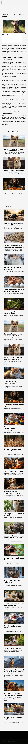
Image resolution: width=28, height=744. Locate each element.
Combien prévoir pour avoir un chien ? (14, 192)
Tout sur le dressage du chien (13, 471)
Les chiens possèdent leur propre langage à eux (12, 41)
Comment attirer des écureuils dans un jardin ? (14, 559)
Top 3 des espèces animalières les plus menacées (14, 605)
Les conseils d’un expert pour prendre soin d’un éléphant (13, 537)
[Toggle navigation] (3, 2)
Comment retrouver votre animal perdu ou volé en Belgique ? (12, 451)
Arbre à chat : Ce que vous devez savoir (12, 268)
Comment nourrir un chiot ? (13, 648)
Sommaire (5, 35)
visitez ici (8, 68)
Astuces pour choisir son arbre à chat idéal (14, 514)
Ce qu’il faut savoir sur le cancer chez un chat (12, 382)
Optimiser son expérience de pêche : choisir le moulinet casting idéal (13, 225)
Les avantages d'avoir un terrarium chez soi (12, 313)
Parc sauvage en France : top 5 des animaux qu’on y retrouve (14, 671)
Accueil (2, 9)
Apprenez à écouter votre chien (9, 39)
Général (6, 9)
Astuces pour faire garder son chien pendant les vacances (13, 694)
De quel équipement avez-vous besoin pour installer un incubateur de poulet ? (14, 291)
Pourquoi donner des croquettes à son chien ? (12, 492)
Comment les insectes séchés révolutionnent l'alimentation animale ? (13, 247)
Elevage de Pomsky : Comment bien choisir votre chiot (14, 149)
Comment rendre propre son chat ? (13, 718)
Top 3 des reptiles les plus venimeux (12, 627)
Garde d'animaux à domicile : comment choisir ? (13, 428)
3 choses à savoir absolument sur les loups (13, 581)
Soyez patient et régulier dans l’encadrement (12, 37)
